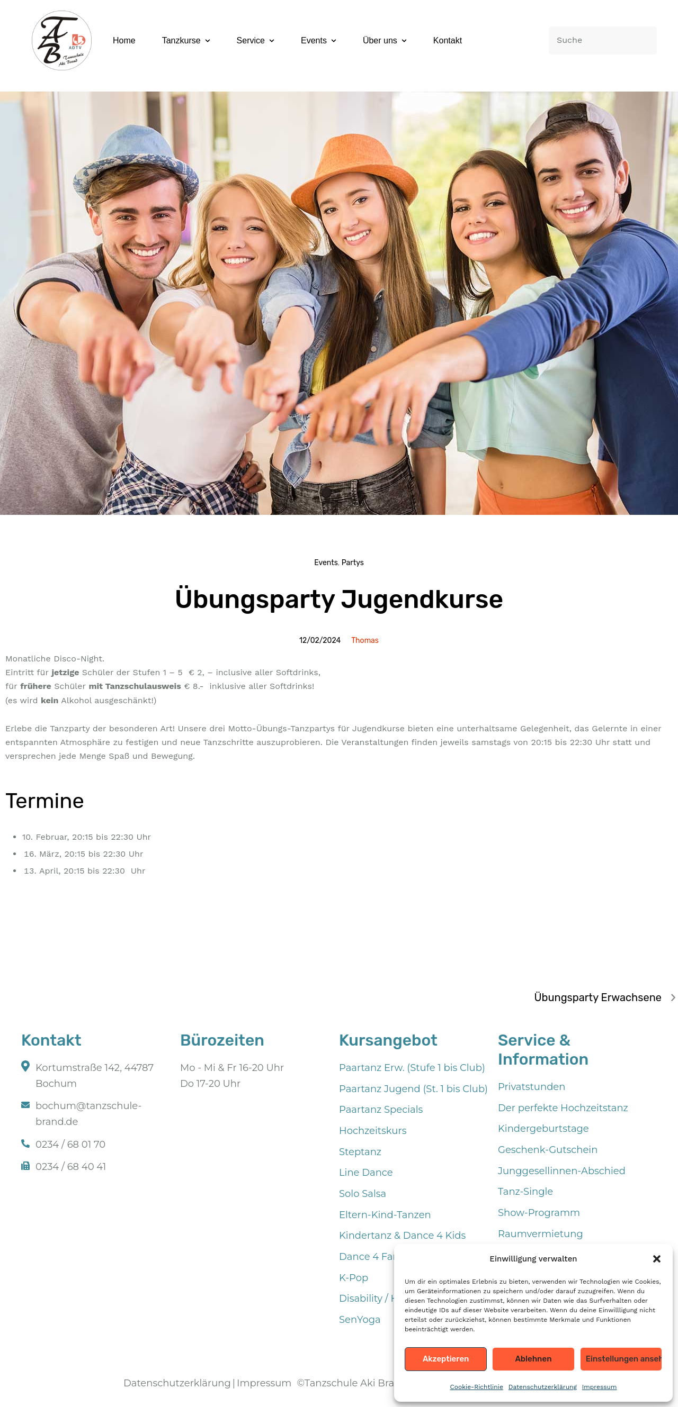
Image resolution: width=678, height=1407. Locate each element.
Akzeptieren (446, 1359)
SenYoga (360, 1320)
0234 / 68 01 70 (70, 1144)
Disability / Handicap (388, 1298)
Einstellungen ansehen (624, 1359)
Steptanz (360, 1152)
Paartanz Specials (381, 1109)
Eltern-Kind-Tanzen (385, 1215)
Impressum (599, 1387)
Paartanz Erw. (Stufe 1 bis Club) (412, 1068)
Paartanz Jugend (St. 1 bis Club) (413, 1089)
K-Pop (353, 1278)
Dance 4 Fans (371, 1257)
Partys (353, 562)
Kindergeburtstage (543, 1128)
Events (326, 562)
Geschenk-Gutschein (547, 1150)
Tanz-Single (525, 1191)
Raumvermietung (540, 1234)
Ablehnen (533, 1359)
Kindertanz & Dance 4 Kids (402, 1235)
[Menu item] (124, 41)
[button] (657, 1259)
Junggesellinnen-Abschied (562, 1171)
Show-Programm (539, 1213)
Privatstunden (531, 1087)
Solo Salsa (362, 1194)
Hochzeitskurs (372, 1131)
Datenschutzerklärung (542, 1387)
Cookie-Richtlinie (476, 1387)
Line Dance (366, 1172)
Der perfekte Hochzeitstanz (563, 1108)
